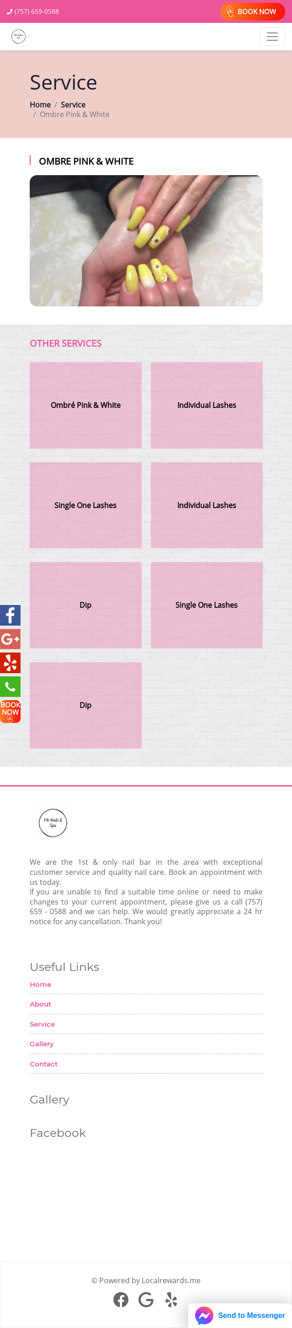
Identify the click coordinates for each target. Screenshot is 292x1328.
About (40, 1004)
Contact (44, 1064)
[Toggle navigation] (272, 36)
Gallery (42, 1043)
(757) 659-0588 (37, 11)
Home (40, 105)
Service (73, 105)
